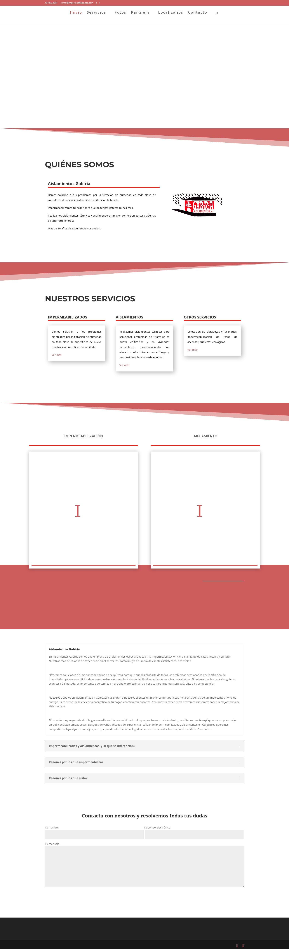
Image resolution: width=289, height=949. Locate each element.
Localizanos (170, 18)
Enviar (54, 895)
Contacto (197, 18)
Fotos (120, 18)
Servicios (96, 18)
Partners (140, 18)
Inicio (76, 18)
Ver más (57, 355)
